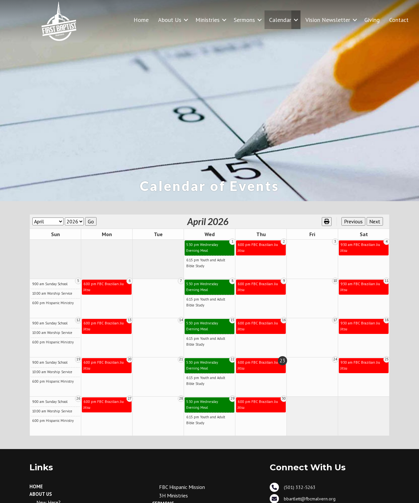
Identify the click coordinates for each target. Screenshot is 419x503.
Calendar (280, 20)
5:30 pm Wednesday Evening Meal (202, 247)
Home (141, 20)
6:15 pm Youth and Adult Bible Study (205, 263)
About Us (169, 20)
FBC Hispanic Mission (182, 487)
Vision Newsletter (327, 20)
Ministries (207, 20)
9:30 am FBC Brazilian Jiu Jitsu (360, 247)
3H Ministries (173, 495)
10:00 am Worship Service (52, 293)
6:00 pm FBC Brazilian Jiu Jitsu (258, 247)
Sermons (244, 20)
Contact (399, 20)
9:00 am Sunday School (49, 284)
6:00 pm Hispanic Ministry (53, 303)
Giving (372, 20)
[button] (186, 19)
